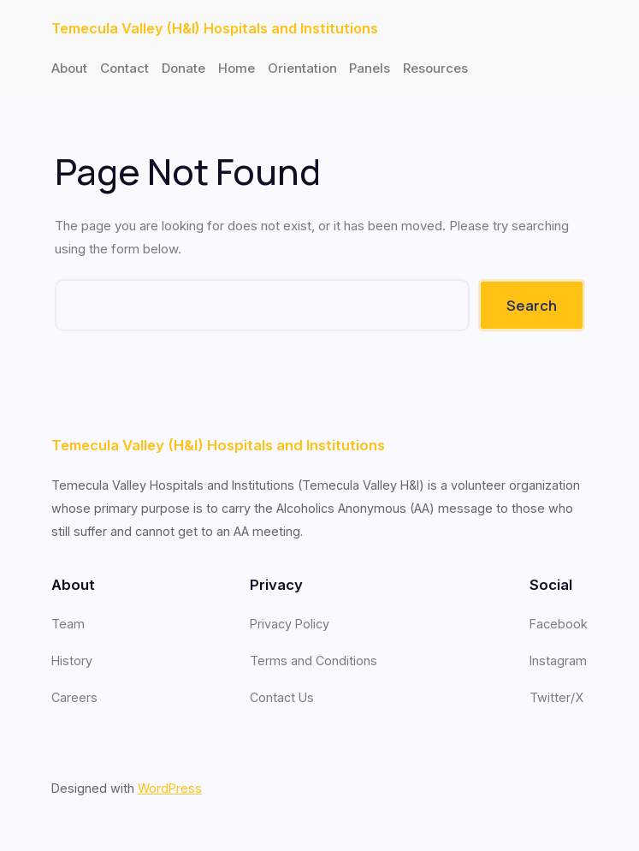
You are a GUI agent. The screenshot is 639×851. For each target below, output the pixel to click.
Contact (124, 68)
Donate (183, 68)
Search (531, 305)
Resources (435, 68)
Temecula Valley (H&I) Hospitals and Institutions (214, 28)
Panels (369, 68)
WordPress (170, 788)
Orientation (302, 68)
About (69, 68)
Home (236, 68)
